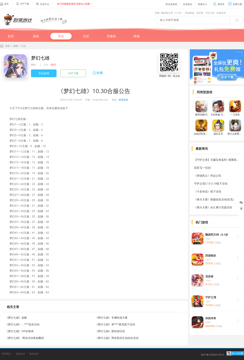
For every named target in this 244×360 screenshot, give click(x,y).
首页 (6, 3)
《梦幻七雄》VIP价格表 (19, 331)
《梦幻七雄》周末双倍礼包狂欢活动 (116, 338)
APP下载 (73, 73)
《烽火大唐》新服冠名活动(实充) (214, 199)
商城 (136, 36)
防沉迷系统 (171, 4)
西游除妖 (189, 13)
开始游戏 (43, 73)
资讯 (61, 36)
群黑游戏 (123, 99)
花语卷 (199, 13)
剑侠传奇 (221, 13)
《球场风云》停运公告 (207, 175)
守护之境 (210, 13)
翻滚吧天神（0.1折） (172, 13)
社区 (86, 36)
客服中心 (202, 4)
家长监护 (34, 353)
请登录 (218, 4)
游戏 (36, 36)
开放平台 (44, 4)
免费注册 (235, 4)
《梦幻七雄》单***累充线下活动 (115, 324)
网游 (33, 64)
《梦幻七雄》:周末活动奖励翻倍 (24, 338)
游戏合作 (20, 353)
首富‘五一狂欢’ (202, 167)
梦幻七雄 (40, 58)
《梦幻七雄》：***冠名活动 (22, 324)
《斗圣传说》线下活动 (207, 191)
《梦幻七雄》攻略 (16, 317)
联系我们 (6, 353)
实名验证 (187, 4)
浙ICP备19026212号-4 (212, 354)
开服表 (111, 36)
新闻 (15, 46)
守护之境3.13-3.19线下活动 (210, 183)
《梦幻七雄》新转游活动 (110, 331)
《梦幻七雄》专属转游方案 (111, 317)
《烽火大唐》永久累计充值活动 (213, 207)
